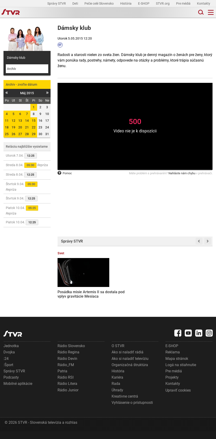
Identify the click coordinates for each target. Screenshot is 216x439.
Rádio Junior (68, 397)
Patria (62, 379)
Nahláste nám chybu (181, 173)
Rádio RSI (66, 385)
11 (7, 120)
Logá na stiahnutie (180, 372)
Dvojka (9, 360)
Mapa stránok (176, 366)
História (126, 3)
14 (27, 120)
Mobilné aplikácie (17, 391)
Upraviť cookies (178, 398)
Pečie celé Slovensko (99, 3)
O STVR (118, 353)
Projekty (172, 385)
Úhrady (117, 397)
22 (33, 127)
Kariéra (117, 385)
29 (33, 134)
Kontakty (203, 3)
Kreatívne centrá (125, 404)
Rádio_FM (66, 372)
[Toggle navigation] (211, 12)
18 (7, 127)
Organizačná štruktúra (130, 372)
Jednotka (11, 353)
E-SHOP (144, 3)
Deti (75, 3)
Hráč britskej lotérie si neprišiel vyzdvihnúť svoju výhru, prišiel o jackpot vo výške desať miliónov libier (195, 295)
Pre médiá (183, 3)
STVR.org (163, 3)
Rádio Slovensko (71, 353)
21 (27, 127)
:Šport (8, 372)
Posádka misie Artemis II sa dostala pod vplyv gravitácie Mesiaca (73, 288)
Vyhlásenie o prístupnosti (132, 410)
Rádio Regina (68, 360)
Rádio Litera (67, 391)
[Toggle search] (200, 12)
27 (20, 134)
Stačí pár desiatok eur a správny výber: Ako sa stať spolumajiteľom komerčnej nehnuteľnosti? (154, 292)
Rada (116, 391)
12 (13, 120)
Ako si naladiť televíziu (130, 366)
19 (13, 127)
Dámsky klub (16, 57)
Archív (11, 69)
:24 (6, 366)
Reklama (172, 360)
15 (33, 120)
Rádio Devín (67, 366)
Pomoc (65, 173)
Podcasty (11, 385)
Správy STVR (57, 3)
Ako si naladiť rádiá (127, 360)
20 (20, 127)
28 (27, 134)
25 (7, 134)
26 (13, 134)
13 (20, 120)
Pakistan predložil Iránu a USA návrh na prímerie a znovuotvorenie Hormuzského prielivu (113, 293)
